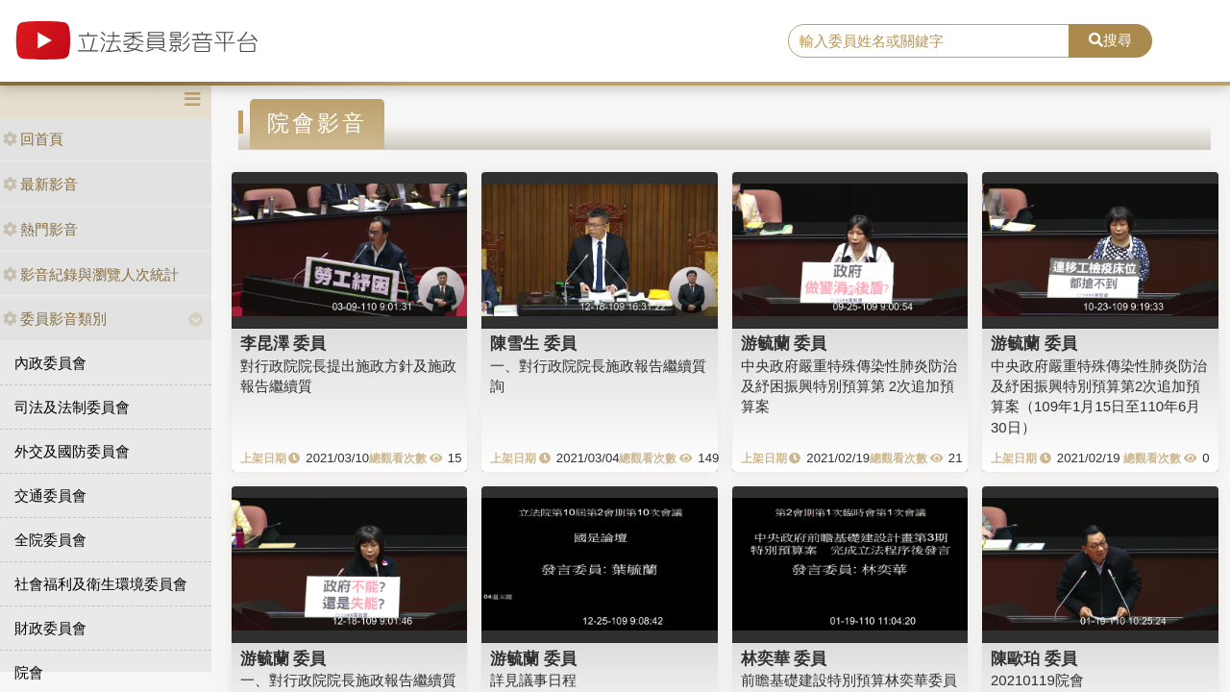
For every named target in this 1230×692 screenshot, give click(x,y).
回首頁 (33, 139)
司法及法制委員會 (72, 407)
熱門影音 (40, 229)
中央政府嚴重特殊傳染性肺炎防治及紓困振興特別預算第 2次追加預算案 (849, 386)
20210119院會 (1037, 680)
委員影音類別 (55, 318)
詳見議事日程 (533, 680)
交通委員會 (50, 495)
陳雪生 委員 (533, 343)
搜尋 (1110, 40)
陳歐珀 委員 (1034, 658)
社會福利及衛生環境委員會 (100, 584)
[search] (929, 41)
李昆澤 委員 (283, 343)
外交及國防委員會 (72, 451)
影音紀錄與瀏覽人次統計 (91, 274)
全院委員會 (50, 539)
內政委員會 (50, 363)
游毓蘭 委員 (784, 343)
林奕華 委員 (784, 658)
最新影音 (40, 184)
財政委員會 (50, 628)
